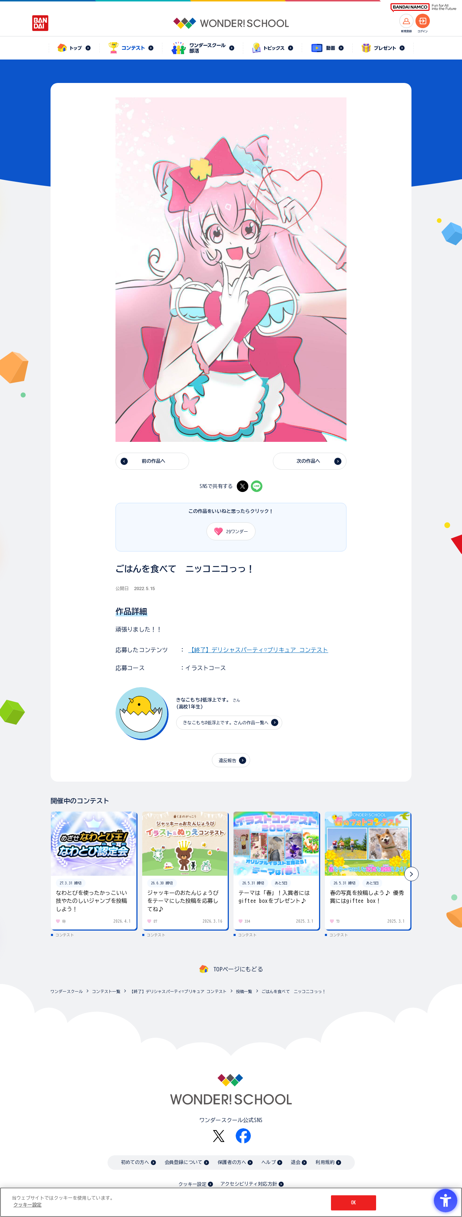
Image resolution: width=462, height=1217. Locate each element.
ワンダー (228, 531)
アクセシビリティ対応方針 (248, 1184)
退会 (295, 1162)
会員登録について (183, 1162)
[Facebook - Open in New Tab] (243, 1135)
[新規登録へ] (406, 21)
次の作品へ (309, 461)
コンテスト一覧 (106, 991)
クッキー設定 (192, 1184)
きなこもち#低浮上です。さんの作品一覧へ (226, 722)
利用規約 (325, 1162)
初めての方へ (135, 1162)
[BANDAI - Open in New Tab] (40, 23)
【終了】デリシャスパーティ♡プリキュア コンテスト (258, 650)
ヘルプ (268, 1162)
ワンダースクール (67, 991)
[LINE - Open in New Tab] (256, 486)
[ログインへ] (422, 21)
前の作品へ (154, 461)
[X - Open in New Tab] (242, 486)
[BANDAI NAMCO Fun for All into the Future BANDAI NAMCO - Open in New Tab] (423, 7)
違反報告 (227, 760)
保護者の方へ (232, 1162)
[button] (411, 874)
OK (353, 1202)
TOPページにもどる (238, 969)
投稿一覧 (244, 991)
